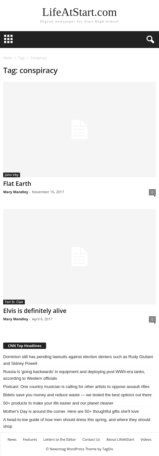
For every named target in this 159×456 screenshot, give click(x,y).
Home (7, 58)
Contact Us (91, 439)
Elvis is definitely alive (34, 311)
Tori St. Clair (14, 302)
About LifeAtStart (121, 439)
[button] (149, 40)
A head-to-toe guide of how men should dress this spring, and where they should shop (76, 423)
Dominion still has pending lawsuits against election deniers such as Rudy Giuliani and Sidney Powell (78, 360)
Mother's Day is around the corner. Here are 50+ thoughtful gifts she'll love (71, 411)
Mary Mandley (15, 191)
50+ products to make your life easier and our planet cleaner (58, 403)
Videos (146, 439)
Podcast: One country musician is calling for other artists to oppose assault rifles (76, 386)
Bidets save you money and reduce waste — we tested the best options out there (77, 394)
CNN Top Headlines (24, 345)
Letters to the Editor (60, 439)
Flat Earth (17, 184)
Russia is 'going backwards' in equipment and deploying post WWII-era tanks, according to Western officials (74, 375)
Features (30, 439)
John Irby (11, 175)
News (12, 439)
